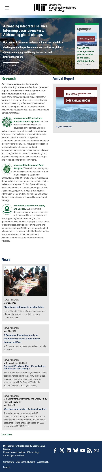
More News (7, 434)
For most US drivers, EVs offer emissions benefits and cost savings (25, 367)
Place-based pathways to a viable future (24, 307)
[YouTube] (82, 452)
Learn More (11, 65)
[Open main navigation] (7, 7)
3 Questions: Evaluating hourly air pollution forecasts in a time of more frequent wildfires (22, 338)
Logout (6, 467)
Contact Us (8, 462)
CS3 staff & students (25, 462)
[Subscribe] (96, 452)
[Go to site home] (55, 8)
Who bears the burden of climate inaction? (25, 409)
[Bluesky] (75, 452)
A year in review (64, 127)
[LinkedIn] (68, 452)
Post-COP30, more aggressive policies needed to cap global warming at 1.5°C (85, 54)
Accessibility (43, 462)
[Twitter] (62, 452)
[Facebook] (55, 452)
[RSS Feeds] (89, 452)
